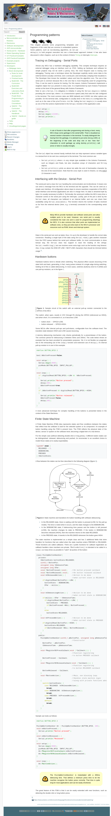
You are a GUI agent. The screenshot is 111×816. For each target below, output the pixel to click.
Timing (77, 55)
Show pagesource (13, 132)
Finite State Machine (93, 48)
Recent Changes (13, 137)
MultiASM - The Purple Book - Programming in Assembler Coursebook (17, 98)
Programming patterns (15, 28)
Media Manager (13, 142)
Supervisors (11, 63)
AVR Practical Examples (16, 58)
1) (41, 248)
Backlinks (10, 139)
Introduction (11, 36)
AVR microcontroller (14, 48)
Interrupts (93, 55)
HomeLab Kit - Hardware (16, 51)
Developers (11, 66)
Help (11, 123)
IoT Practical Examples (15, 56)
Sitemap (10, 144)
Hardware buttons (92, 47)
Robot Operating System (16, 53)
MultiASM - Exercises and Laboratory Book (18, 88)
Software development (15, 46)
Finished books (17, 78)
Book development (16, 71)
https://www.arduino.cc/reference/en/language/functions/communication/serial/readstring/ (63, 796)
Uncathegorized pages (17, 126)
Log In (9, 147)
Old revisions (12, 134)
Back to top (11, 149)
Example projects (13, 61)
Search (22, 32)
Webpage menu (15, 68)
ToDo (11, 121)
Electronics (11, 43)
